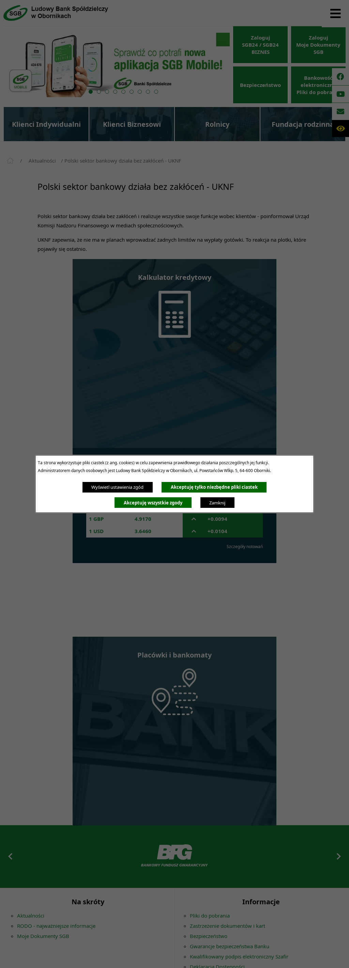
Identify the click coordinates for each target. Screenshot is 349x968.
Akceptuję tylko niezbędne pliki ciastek (214, 487)
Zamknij (217, 503)
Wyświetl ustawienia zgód (117, 487)
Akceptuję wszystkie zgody (153, 503)
